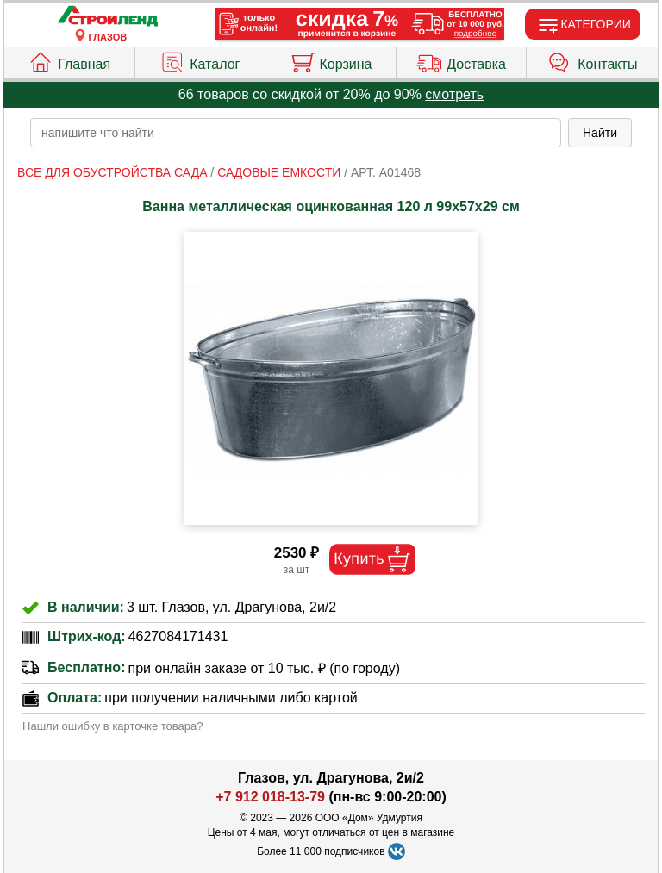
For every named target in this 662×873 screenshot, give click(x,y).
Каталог (199, 60)
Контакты (592, 60)
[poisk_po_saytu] (295, 132)
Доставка (461, 60)
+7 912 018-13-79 (270, 796)
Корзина (331, 60)
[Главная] (108, 16)
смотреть (454, 94)
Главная (69, 60)
